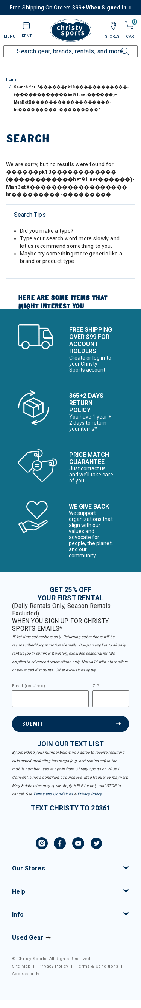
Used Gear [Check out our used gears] (28, 937)
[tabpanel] (70, 232)
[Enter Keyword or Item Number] (70, 51)
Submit (32, 724)
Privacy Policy (89, 794)
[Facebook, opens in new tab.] (60, 844)
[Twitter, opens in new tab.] (96, 844)
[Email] (50, 698)
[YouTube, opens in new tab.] (78, 844)
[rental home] (26, 26)
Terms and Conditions (53, 794)
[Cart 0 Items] (129, 25)
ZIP (95, 686)
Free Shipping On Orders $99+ (68, 8)
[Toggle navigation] (8, 26)
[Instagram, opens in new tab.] (42, 844)
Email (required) (28, 686)
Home (11, 79)
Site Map (21, 966)
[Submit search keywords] (116, 47)
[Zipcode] (110, 698)
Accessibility (25, 973)
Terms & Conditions (97, 966)
